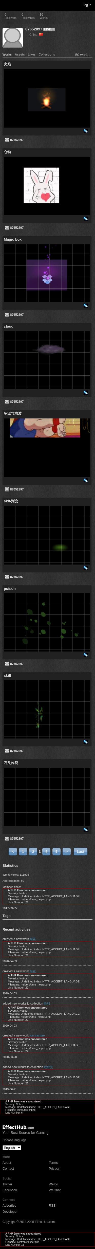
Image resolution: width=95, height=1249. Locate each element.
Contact (8, 1168)
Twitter (7, 1184)
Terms (53, 1163)
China (36, 35)
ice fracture (37, 1035)
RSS (52, 1205)
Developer (10, 1211)
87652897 (33, 29)
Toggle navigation (6, 5)
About (7, 1163)
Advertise (9, 1205)
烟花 (33, 939)
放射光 (48, 1067)
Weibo (53, 1184)
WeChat (55, 1190)
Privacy (54, 1168)
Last (80, 852)
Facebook (10, 1190)
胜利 (47, 1003)
